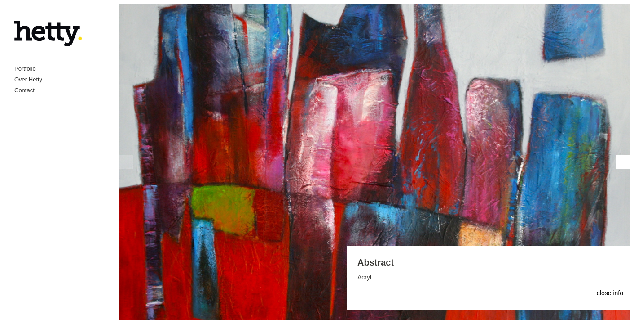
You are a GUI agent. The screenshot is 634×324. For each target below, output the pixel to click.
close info (610, 293)
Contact (24, 90)
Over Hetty (28, 79)
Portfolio (25, 68)
